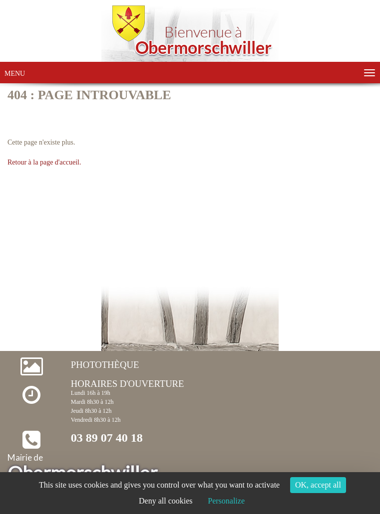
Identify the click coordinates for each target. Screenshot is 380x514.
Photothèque (105, 364)
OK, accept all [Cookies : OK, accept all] (318, 485)
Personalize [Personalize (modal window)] (226, 501)
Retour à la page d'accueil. (44, 162)
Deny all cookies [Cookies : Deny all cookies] (166, 501)
